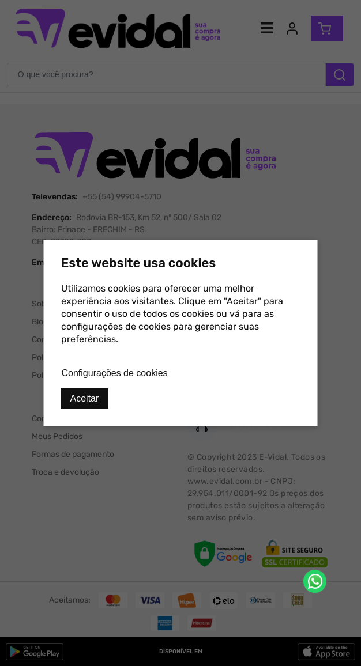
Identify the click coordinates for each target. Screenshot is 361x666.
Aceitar (84, 398)
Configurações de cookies (115, 373)
